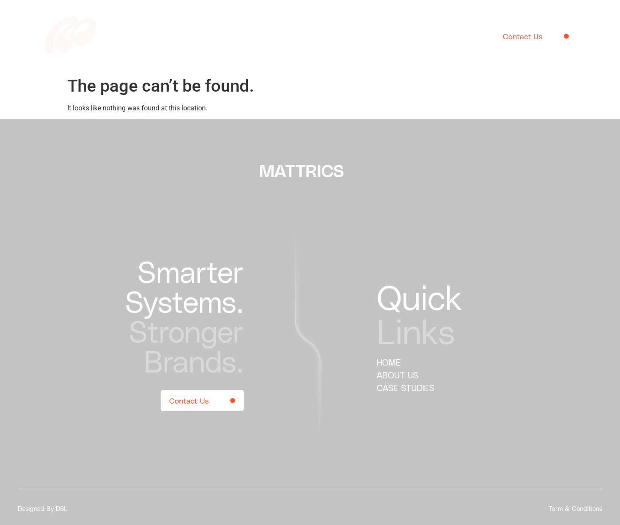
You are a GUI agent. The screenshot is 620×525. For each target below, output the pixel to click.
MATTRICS (301, 170)
